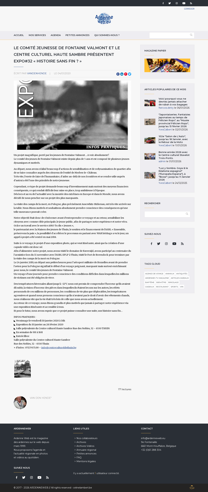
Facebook (118, 74)
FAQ (78, 457)
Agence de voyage (154, 274)
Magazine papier (167, 65)
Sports (174, 287)
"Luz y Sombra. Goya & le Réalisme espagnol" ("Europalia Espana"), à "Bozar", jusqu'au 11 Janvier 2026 (174, 174)
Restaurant (162, 287)
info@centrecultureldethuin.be (58, 347)
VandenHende (37, 73)
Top (191, 488)
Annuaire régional (86, 449)
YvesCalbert (165, 129)
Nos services (37, 35)
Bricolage (173, 282)
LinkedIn (121, 74)
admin (162, 161)
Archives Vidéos (85, 446)
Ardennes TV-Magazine (157, 278)
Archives (81, 442)
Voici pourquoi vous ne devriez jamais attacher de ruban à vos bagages (173, 101)
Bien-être (161, 282)
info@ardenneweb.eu (153, 438)
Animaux (169, 274)
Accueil (19, 35)
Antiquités (181, 274)
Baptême (149, 282)
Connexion (189, 8)
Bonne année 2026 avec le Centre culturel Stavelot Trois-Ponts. (174, 155)
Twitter (129, 74)
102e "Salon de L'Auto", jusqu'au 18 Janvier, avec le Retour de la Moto (173, 139)
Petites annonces (77, 35)
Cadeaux (149, 287)
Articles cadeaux (180, 278)
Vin (181, 287)
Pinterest (125, 74)
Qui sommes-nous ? (107, 35)
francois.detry (166, 107)
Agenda (56, 35)
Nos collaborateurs (86, 438)
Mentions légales (86, 461)
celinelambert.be (82, 487)
